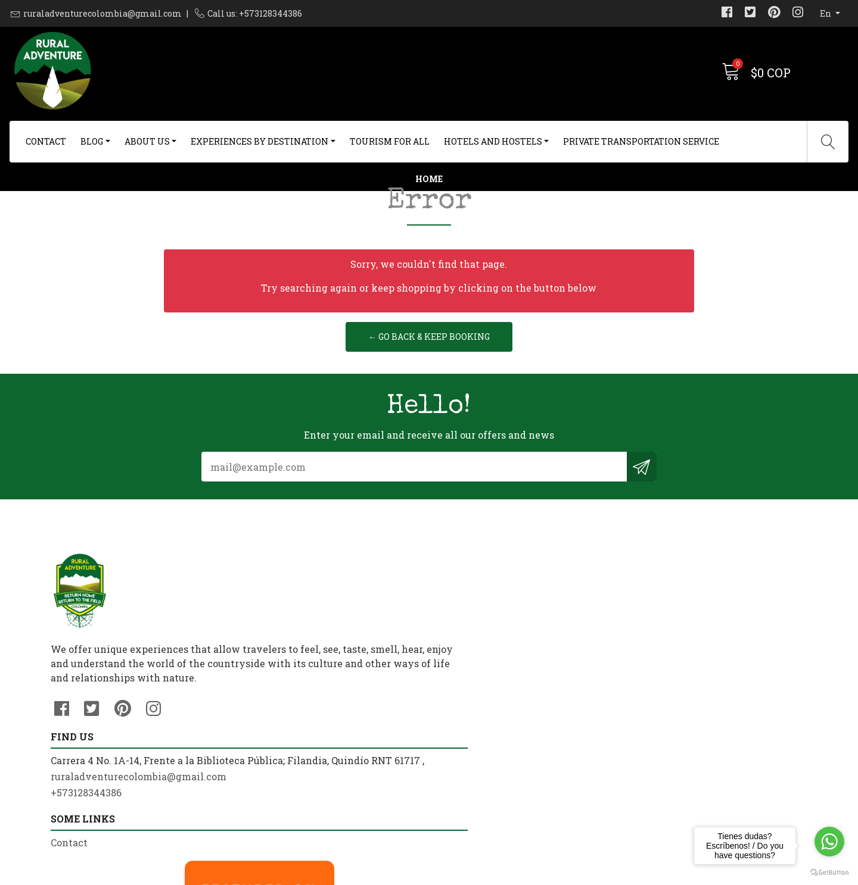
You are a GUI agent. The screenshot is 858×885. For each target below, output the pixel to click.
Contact (46, 141)
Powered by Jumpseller (523, 872)
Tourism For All (390, 141)
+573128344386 (279, 731)
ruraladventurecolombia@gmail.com (102, 13)
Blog (91, 141)
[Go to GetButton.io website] (829, 873)
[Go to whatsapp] (829, 841)
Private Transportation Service (641, 141)
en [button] (826, 13)
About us (147, 141)
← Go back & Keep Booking (429, 402)
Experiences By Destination (259, 141)
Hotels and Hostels (493, 141)
